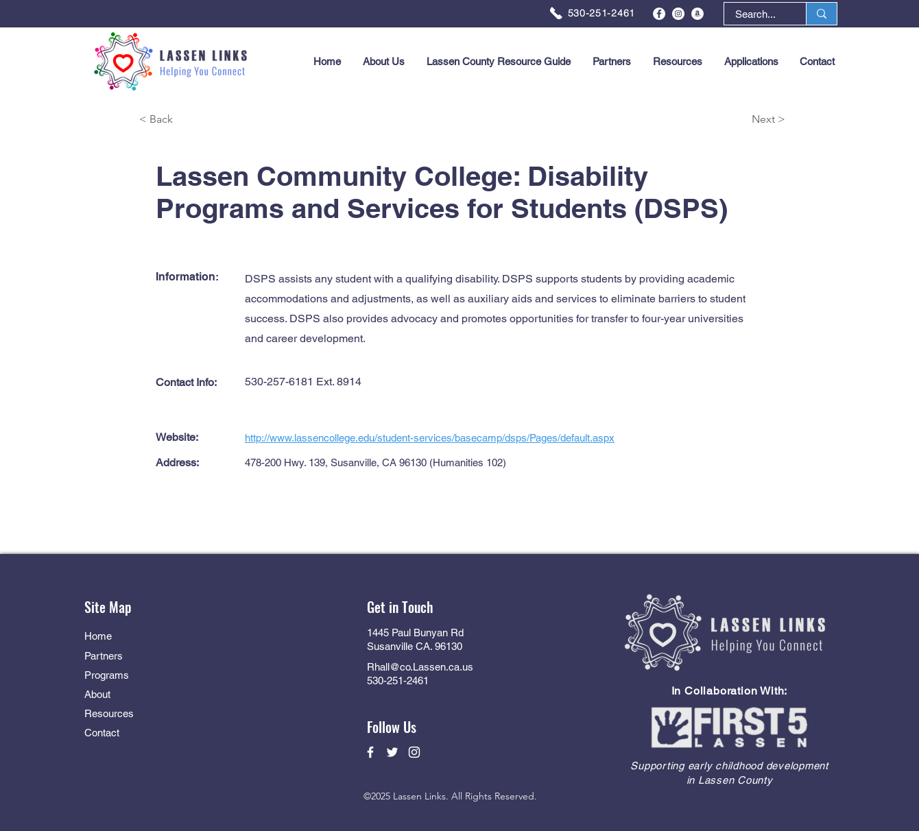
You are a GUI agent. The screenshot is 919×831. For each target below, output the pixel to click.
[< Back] (188, 119)
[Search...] (755, 14)
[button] (751, 62)
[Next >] (736, 119)
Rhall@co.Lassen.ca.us (420, 667)
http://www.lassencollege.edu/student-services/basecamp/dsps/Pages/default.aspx (429, 438)
